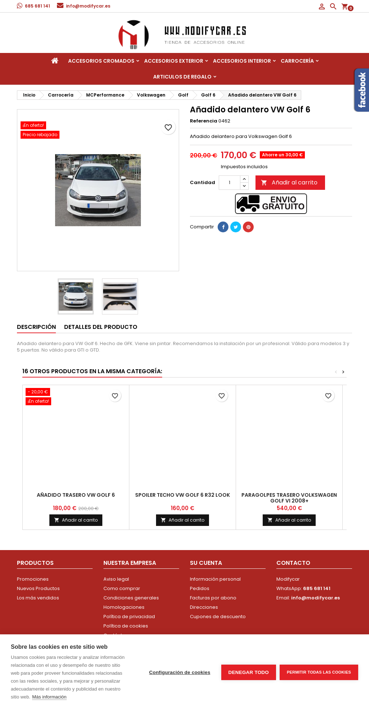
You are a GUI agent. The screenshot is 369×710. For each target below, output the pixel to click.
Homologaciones (124, 607)
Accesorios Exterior (173, 60)
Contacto (293, 563)
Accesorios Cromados (101, 60)
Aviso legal (116, 579)
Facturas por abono (213, 597)
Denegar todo (248, 672)
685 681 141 (37, 6)
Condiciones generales (131, 597)
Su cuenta (206, 563)
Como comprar (121, 588)
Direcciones (204, 607)
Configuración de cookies (179, 672)
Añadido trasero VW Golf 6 (76, 495)
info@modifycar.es (88, 6)
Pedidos (199, 588)
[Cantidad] (229, 182)
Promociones (33, 579)
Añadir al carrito (289, 182)
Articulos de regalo (182, 76)
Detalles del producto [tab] (100, 327)
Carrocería (297, 60)
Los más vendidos (38, 597)
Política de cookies (125, 625)
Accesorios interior (242, 60)
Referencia (203, 121)
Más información (49, 697)
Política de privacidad (129, 616)
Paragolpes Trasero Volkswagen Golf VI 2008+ (289, 497)
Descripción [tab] (36, 327)
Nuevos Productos (38, 588)
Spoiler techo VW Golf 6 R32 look (182, 495)
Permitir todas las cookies (319, 672)
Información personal (215, 579)
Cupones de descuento (218, 616)
